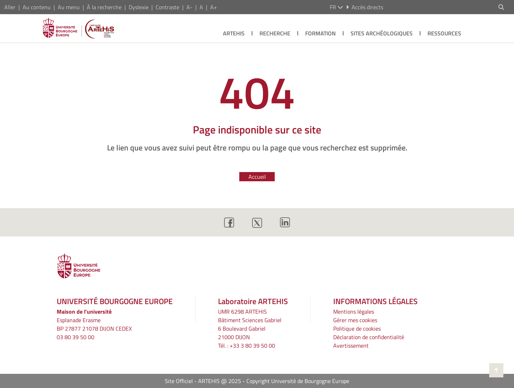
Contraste (167, 7)
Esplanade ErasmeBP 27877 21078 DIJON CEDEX (94, 324)
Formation (320, 33)
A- (189, 7)
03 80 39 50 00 (75, 337)
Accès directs (364, 7)
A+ (213, 7)
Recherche (274, 33)
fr (336, 7)
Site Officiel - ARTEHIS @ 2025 (203, 381)
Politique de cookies (357, 328)
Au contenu (37, 7)
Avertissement (351, 345)
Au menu (69, 7)
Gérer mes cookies (355, 320)
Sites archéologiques (382, 33)
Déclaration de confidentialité (368, 337)
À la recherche (104, 7)
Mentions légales (353, 311)
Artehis (234, 33)
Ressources (444, 33)
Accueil (257, 176)
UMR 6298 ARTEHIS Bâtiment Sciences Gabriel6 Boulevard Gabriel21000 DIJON (249, 324)
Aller (10, 7)
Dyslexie (139, 7)
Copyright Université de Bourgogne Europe (297, 381)
